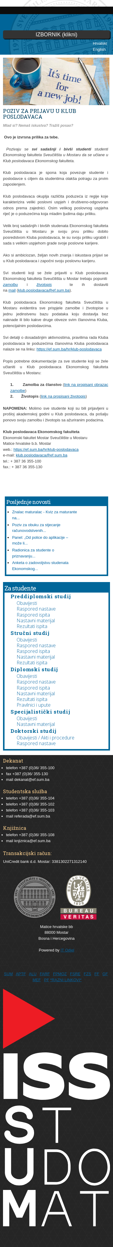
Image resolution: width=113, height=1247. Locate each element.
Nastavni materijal (36, 620)
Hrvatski (100, 43)
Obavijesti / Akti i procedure (45, 737)
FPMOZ (60, 974)
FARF (45, 974)
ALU (32, 974)
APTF (21, 974)
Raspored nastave (36, 608)
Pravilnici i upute (34, 705)
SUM (8, 974)
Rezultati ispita (32, 626)
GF (105, 974)
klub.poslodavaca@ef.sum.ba (44, 290)
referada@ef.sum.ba (32, 816)
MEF (37, 980)
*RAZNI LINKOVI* (66, 980)
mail (12, 290)
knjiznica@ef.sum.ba (32, 841)
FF (96, 974)
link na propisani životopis (63, 396)
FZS (87, 974)
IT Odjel (67, 950)
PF (46, 980)
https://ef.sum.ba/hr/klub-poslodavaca (69, 349)
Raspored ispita (33, 614)
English (99, 49)
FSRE (75, 974)
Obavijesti (27, 603)
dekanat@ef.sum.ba (31, 779)
